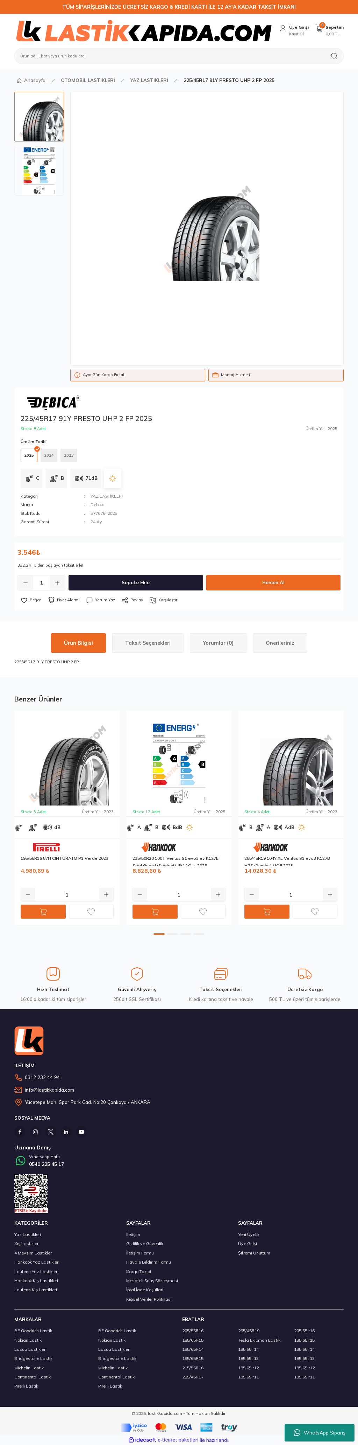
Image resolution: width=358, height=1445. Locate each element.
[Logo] (143, 30)
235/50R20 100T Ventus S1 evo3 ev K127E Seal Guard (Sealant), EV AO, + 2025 (176, 861)
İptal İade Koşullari (144, 1289)
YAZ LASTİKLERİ (107, 496)
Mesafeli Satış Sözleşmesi (152, 1280)
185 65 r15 (304, 1340)
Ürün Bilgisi (78, 643)
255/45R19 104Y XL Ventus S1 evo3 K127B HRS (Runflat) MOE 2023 (287, 861)
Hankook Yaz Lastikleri (36, 1262)
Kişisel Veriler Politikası (149, 1299)
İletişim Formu (140, 1253)
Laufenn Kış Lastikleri (35, 1289)
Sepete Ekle (136, 582)
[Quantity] (41, 582)
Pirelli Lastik (26, 1386)
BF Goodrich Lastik (33, 1330)
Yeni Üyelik (248, 1234)
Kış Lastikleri (27, 1243)
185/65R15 (192, 1340)
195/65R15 (192, 1358)
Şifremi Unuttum (254, 1253)
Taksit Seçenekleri (148, 643)
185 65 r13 (248, 1358)
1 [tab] (159, 934)
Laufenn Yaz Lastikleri (36, 1271)
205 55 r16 (304, 1330)
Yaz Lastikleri (27, 1234)
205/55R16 (192, 1330)
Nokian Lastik (28, 1340)
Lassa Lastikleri (30, 1349)
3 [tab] (185, 934)
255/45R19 (248, 1330)
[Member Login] (294, 31)
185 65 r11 (248, 1377)
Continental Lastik (32, 1377)
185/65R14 (192, 1349)
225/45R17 (192, 1377)
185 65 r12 (248, 1367)
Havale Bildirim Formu (148, 1262)
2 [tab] (172, 934)
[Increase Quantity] (57, 582)
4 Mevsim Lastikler (33, 1253)
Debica (98, 504)
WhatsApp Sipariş (319, 1433)
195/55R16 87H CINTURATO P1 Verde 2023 (64, 858)
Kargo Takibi (138, 1271)
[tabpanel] (67, 818)
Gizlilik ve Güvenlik (144, 1243)
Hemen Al (273, 582)
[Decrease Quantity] (25, 582)
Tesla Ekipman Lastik (259, 1340)
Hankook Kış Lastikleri (36, 1280)
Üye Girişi (247, 1243)
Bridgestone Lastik (33, 1358)
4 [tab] (199, 934)
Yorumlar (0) (218, 643)
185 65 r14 (248, 1349)
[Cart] (329, 31)
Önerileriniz (280, 643)
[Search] (179, 56)
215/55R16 (192, 1367)
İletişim (133, 1234)
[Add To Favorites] (31, 600)
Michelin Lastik (29, 1367)
